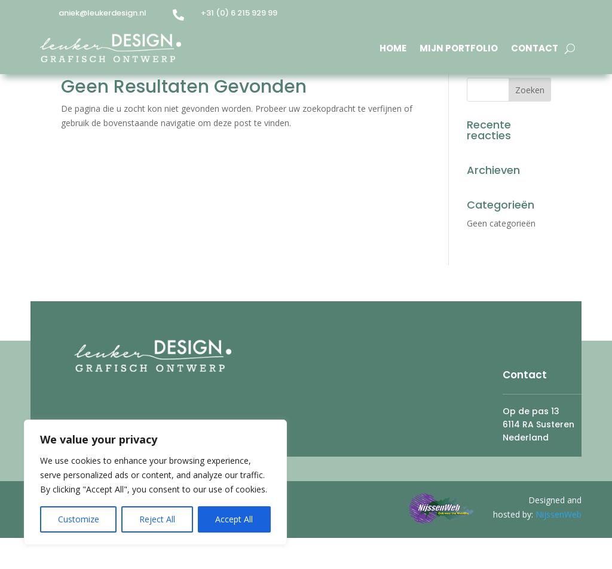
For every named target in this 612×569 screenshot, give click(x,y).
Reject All (157, 519)
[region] (155, 482)
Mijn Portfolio (459, 48)
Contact (534, 48)
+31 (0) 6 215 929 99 (239, 13)
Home (393, 48)
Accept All (234, 519)
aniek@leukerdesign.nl (102, 13)
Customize (78, 519)
